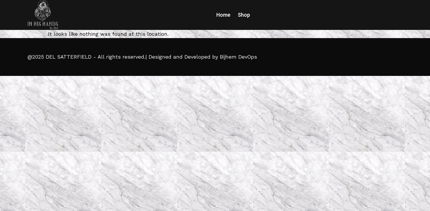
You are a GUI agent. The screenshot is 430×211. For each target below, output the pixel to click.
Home (223, 15)
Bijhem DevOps (238, 57)
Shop (244, 15)
